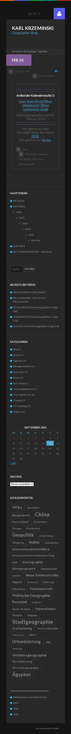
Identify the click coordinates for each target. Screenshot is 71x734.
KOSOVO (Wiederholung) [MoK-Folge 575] (36, 326)
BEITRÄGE (19, 200)
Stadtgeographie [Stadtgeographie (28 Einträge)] (32, 622)
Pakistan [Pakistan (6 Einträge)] (48, 582)
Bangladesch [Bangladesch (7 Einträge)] (21, 515)
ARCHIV (35, 240)
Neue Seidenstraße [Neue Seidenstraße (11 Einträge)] (42, 575)
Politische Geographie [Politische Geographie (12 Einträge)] (31, 595)
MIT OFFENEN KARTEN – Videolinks (32, 251)
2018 (35, 136)
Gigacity (17, 360)
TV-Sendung (20, 406)
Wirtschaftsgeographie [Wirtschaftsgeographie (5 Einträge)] (25, 667)
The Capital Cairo (22, 394)
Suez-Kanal (19, 383)
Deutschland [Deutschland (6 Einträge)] (20, 521)
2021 (21, 217)
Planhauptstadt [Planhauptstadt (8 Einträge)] (41, 588)
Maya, (41, 159)
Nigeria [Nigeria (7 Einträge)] (17, 582)
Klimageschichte (21, 366)
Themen (17, 400)
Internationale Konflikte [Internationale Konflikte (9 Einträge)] (31, 549)
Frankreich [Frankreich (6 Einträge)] (33, 528)
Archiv (46, 140)
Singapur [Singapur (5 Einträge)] (32, 615)
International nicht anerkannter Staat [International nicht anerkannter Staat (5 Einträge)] (33, 555)
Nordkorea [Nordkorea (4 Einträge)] (32, 582)
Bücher (17, 355)
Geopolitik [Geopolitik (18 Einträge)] (23, 535)
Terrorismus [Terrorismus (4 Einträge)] (18, 635)
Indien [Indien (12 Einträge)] (34, 542)
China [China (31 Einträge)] (42, 514)
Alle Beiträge (29, 51)
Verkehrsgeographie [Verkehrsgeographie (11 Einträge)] (29, 655)
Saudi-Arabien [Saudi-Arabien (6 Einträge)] (21, 609)
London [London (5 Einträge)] (16, 575)
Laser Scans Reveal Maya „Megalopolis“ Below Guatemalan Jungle (35, 105)
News (25, 149)
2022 (18, 212)
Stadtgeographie (27, 164)
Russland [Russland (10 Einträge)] (19, 602)
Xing (39, 14)
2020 (24, 223)
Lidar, (35, 159)
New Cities (18, 372)
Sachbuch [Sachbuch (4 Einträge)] (36, 602)
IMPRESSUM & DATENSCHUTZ (30, 697)
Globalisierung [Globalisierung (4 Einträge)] (46, 536)
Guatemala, (43, 154)
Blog (15, 349)
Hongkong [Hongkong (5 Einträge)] (18, 542)
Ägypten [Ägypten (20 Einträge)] (21, 674)
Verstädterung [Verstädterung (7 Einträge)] (22, 661)
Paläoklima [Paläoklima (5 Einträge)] (18, 589)
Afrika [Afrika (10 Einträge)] (17, 507)
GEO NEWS (19, 206)
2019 (27, 229)
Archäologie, (31, 154)
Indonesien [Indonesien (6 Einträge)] (52, 542)
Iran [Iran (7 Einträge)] (15, 562)
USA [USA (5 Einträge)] (48, 642)
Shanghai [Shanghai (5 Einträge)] (17, 615)
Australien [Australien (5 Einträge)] (33, 507)
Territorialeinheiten (23, 389)
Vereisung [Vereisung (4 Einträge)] (17, 648)
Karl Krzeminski (46, 75)
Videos (17, 411)
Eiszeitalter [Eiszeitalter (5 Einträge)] (40, 522)
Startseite (17, 51)
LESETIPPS (19, 246)
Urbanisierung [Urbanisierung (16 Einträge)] (26, 641)
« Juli (13, 463)
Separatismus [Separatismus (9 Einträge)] (45, 609)
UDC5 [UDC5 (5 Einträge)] (32, 635)
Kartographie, (25, 159)
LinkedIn (30, 14)
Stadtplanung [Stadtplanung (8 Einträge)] (22, 628)
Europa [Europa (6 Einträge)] (16, 528)
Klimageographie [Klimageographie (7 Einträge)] (24, 568)
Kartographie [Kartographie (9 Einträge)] (33, 562)
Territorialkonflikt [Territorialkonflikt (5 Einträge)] (47, 628)
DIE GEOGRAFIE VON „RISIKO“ (29, 292)
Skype (35, 14)
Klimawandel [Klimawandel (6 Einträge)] (49, 568)
